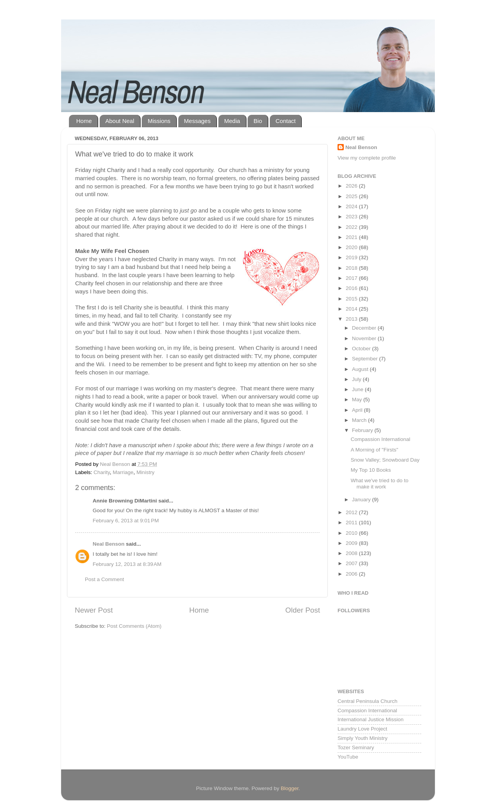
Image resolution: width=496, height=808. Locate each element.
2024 (352, 206)
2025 (352, 196)
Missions (159, 121)
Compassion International (380, 439)
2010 (352, 533)
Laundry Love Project (362, 729)
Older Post (302, 610)
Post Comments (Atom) (134, 626)
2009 (352, 543)
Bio (257, 121)
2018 (352, 268)
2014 (352, 309)
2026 (352, 186)
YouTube (348, 757)
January (362, 499)
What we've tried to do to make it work (379, 484)
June (358, 389)
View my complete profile (367, 158)
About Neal (120, 121)
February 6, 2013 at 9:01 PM (126, 520)
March (360, 420)
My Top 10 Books (371, 470)
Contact (286, 121)
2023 (352, 217)
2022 (352, 227)
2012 (352, 512)
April (358, 410)
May (357, 399)
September (365, 359)
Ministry (145, 472)
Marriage (123, 472)
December (365, 328)
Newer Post (94, 610)
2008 (352, 553)
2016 (352, 288)
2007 (352, 563)
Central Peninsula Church (368, 701)
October (362, 348)
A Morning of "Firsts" (374, 450)
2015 (352, 299)
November (365, 338)
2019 (352, 257)
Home (84, 121)
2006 (352, 574)
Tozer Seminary (356, 747)
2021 (352, 237)
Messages (197, 121)
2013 (352, 319)
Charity (101, 472)
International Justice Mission (371, 719)
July (357, 379)
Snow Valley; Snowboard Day (385, 460)
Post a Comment (104, 579)
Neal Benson (109, 544)
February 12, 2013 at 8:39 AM (127, 564)
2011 (352, 522)
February (363, 430)
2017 (352, 278)
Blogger (290, 788)
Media (232, 121)
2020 (352, 247)
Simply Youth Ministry (362, 738)
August (361, 369)
